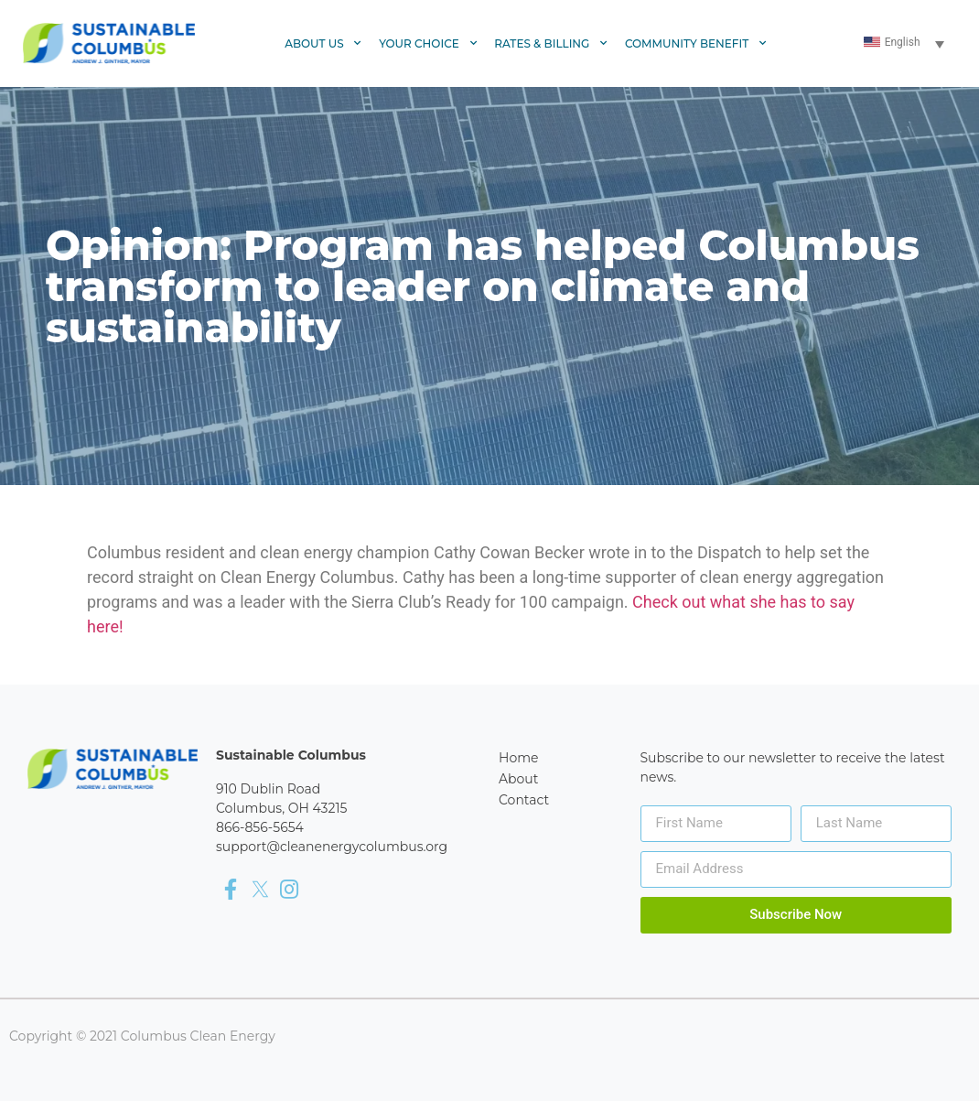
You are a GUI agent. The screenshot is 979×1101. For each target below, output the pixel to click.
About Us (323, 44)
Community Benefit (696, 44)
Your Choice (428, 44)
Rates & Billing (551, 44)
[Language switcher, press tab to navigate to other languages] (905, 43)
